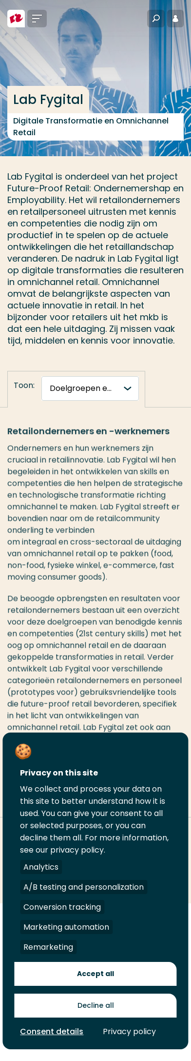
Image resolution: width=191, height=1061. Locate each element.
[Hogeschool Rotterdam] (16, 18)
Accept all (95, 974)
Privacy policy (129, 1031)
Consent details (51, 1031)
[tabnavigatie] (90, 388)
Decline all (95, 1005)
